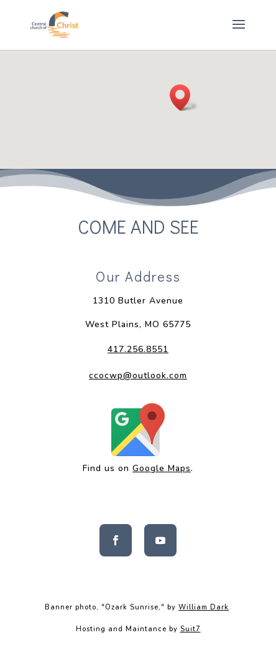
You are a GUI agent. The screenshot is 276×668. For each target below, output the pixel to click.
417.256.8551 (138, 349)
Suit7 (190, 629)
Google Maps (161, 468)
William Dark (203, 607)
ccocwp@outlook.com (138, 375)
